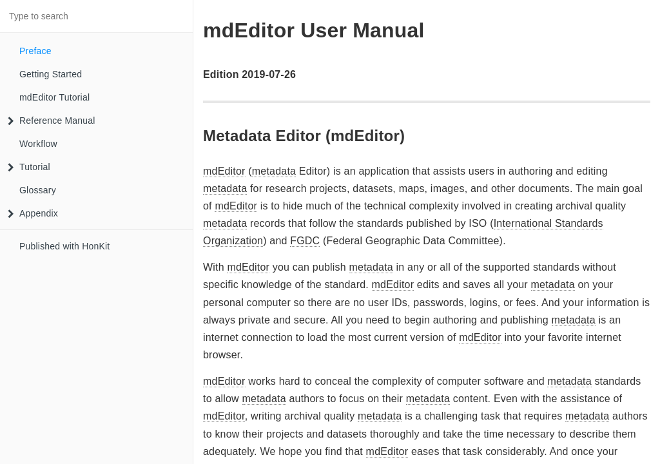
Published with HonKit (64, 246)
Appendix (33, 213)
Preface (35, 51)
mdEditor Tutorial (54, 97)
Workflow (38, 144)
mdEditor (224, 171)
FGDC (305, 240)
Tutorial (29, 167)
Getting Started (50, 74)
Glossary (37, 190)
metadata (274, 171)
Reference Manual (51, 120)
